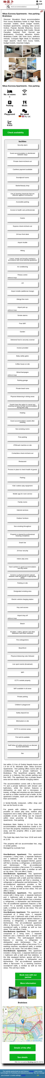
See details (23, 1057)
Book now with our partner (28, 976)
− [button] (6, 1013)
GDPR (23, 1075)
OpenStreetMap (37, 1040)
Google (31, 1071)
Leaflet (28, 1040)
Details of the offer (22, 1048)
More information (28, 983)
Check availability (16, 133)
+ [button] (6, 1009)
